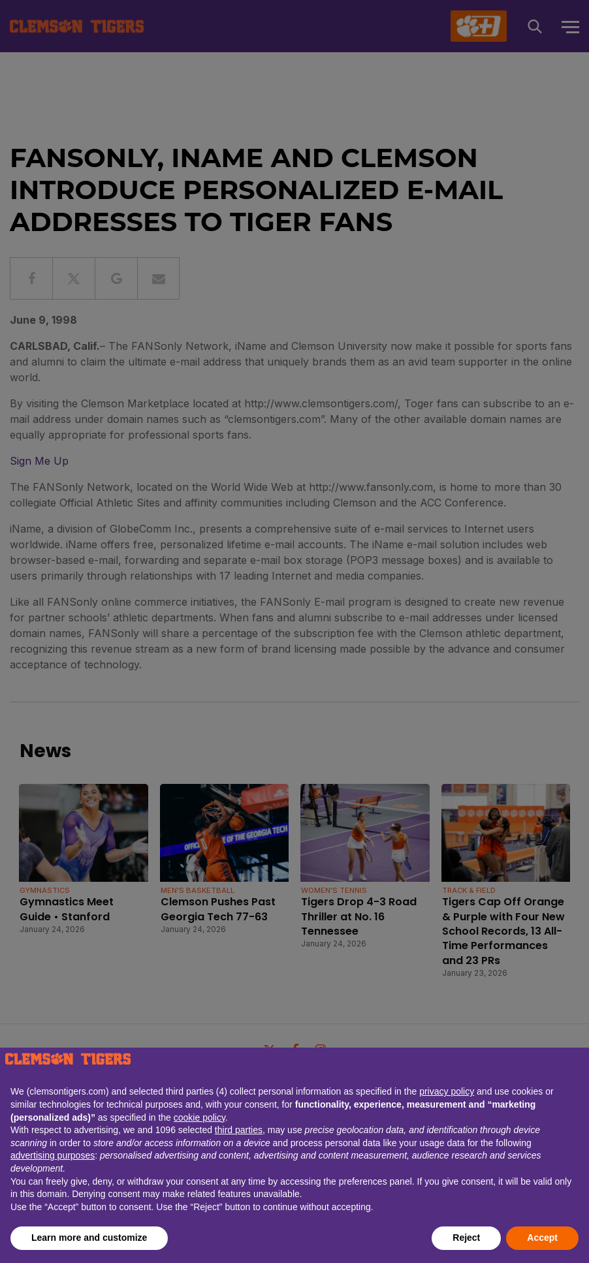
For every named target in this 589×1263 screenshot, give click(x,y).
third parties (239, 1130)
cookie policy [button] (199, 1117)
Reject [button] (466, 1237)
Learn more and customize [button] (89, 1237)
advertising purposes (52, 1155)
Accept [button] (542, 1237)
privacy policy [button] (446, 1091)
